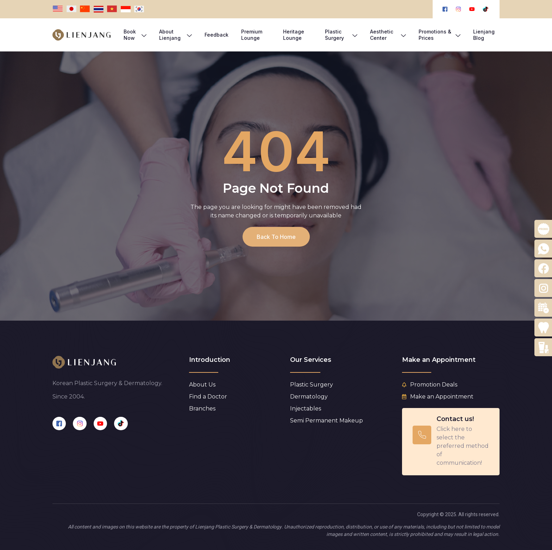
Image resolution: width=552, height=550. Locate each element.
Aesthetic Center (388, 35)
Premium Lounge (251, 35)
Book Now (135, 35)
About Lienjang (175, 35)
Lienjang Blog (484, 35)
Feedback (216, 35)
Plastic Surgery (341, 35)
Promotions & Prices (439, 35)
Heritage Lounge (293, 35)
